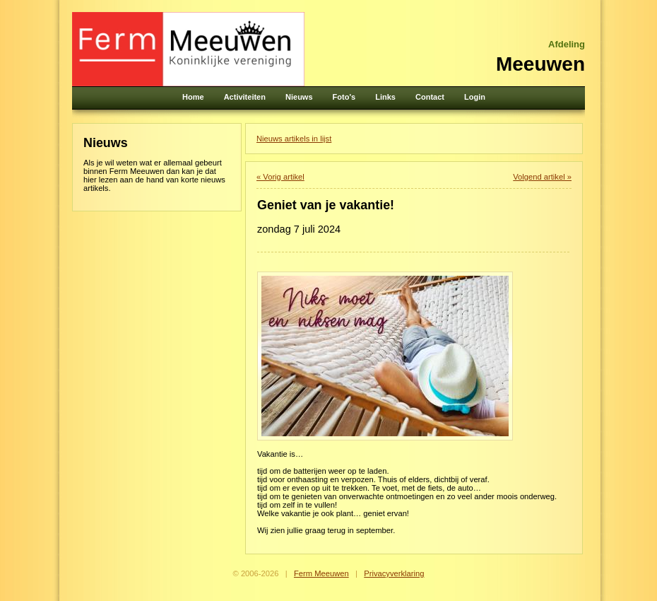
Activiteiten (245, 97)
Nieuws (299, 97)
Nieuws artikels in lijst (293, 138)
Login (474, 97)
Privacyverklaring (394, 573)
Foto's (344, 97)
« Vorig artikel (280, 177)
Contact (429, 97)
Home (193, 97)
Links (385, 97)
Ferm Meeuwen (321, 573)
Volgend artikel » (542, 177)
